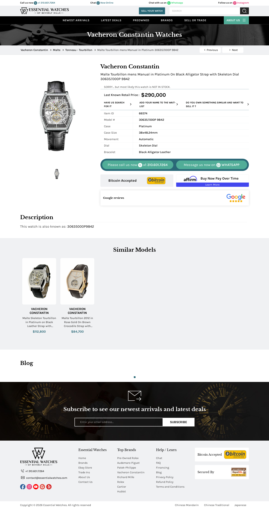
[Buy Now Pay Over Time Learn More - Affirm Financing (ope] (212, 180)
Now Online (104, 2)
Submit (244, 10)
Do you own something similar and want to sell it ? (217, 104)
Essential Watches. (55, 505)
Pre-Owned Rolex (128, 458)
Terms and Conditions (170, 486)
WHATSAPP (211, 165)
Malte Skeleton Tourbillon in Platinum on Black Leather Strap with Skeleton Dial (39, 322)
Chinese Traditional (216, 505)
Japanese (240, 505)
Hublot (121, 491)
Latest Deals (111, 20)
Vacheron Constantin (39, 311)
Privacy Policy (164, 477)
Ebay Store (85, 467)
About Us (236, 19)
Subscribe (178, 422)
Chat (159, 458)
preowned (141, 20)
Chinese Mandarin (187, 505)
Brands (167, 20)
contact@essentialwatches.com (44, 478)
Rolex (120, 482)
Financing (162, 467)
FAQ (158, 462)
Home (82, 458)
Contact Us (85, 482)
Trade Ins (84, 472)
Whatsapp (175, 2)
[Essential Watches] (44, 10)
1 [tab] (135, 377)
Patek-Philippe (126, 467)
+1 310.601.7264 (44, 2)
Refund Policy (164, 482)
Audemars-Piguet (128, 462)
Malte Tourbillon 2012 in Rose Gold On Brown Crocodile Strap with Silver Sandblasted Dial (77, 322)
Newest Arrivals (76, 20)
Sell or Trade (195, 20)
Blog (159, 472)
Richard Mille (125, 477)
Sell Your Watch (152, 10)
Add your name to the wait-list (158, 104)
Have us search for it (117, 104)
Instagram (241, 2)
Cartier (121, 486)
